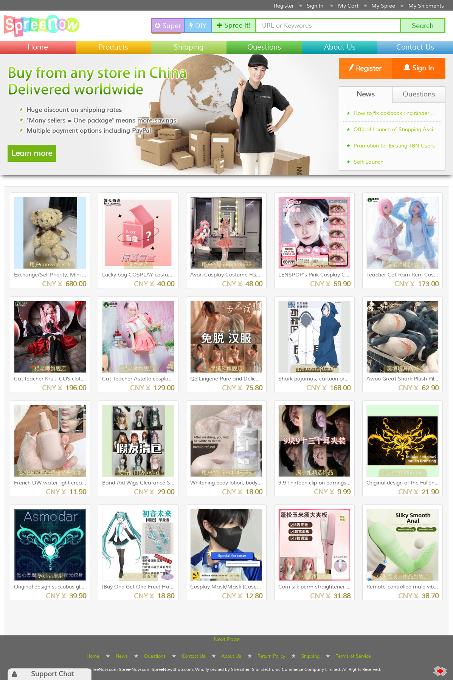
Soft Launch (368, 162)
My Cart (348, 6)
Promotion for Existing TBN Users (394, 146)
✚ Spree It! (234, 25)
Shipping (189, 47)
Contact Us (415, 47)
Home (38, 47)
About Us (339, 47)
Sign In (315, 6)
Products (113, 47)
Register (284, 6)
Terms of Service (353, 656)
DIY (197, 26)
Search (423, 26)
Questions (264, 47)
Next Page (227, 639)
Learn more (31, 153)
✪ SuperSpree (168, 26)
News (122, 656)
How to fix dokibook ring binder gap (397, 113)
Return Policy (271, 656)
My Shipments (426, 6)
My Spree (383, 6)
